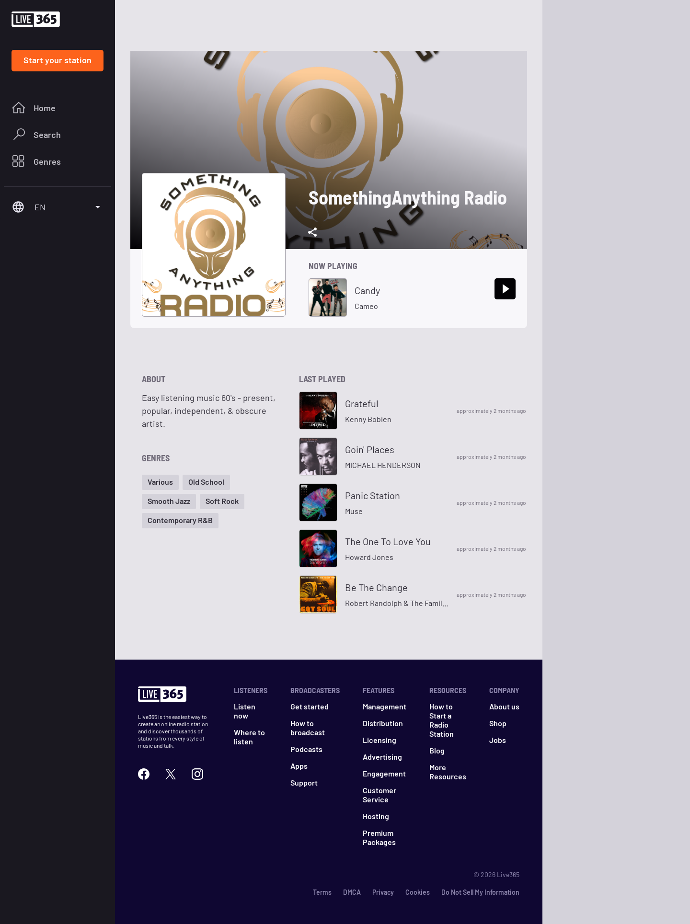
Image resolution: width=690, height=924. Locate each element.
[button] (160, 482)
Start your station (57, 60)
